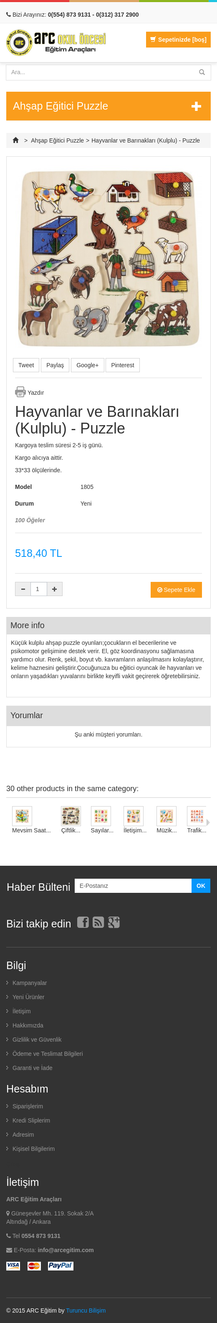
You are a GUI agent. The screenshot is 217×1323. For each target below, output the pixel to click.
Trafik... (196, 830)
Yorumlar (26, 715)
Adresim (23, 1134)
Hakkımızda (28, 1025)
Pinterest (122, 365)
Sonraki (208, 822)
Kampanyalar (30, 983)
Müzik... (166, 830)
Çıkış (13, 1164)
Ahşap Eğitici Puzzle (57, 140)
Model (23, 487)
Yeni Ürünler (29, 997)
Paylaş (55, 365)
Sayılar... (102, 830)
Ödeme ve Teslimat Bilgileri (48, 1053)
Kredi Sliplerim (31, 1120)
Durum (24, 503)
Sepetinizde (178, 39)
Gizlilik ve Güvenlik (37, 1039)
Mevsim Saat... (31, 830)
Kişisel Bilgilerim (34, 1148)
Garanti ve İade (33, 1068)
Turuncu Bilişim (86, 1310)
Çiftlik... (71, 830)
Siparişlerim (28, 1106)
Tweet (26, 365)
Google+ (87, 365)
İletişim (22, 1011)
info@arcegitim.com (65, 1250)
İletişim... (135, 830)
